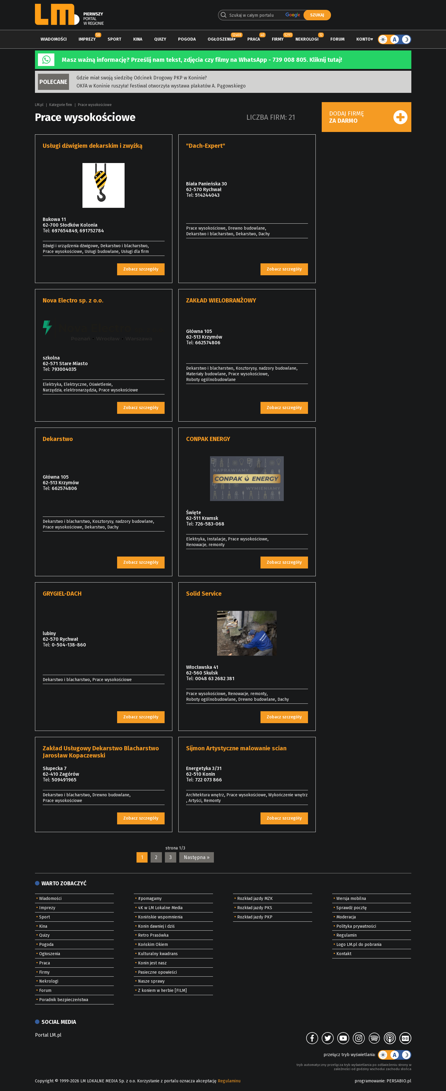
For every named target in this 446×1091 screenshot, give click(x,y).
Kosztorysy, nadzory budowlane (266, 368)
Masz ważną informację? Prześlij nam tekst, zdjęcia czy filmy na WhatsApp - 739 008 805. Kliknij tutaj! (202, 59)
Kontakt (343, 953)
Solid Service (204, 593)
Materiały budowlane (206, 374)
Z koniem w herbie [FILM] (162, 990)
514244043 (207, 195)
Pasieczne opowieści (157, 972)
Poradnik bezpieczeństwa (63, 999)
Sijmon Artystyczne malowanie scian (236, 748)
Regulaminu (229, 1081)
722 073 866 (208, 780)
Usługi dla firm (135, 251)
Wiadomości (54, 39)
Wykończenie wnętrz (288, 794)
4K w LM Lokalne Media (160, 907)
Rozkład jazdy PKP (254, 917)
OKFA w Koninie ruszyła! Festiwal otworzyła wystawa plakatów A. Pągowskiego (161, 86)
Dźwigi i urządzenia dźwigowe (70, 245)
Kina (137, 39)
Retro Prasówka (153, 935)
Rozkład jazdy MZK (255, 898)
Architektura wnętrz (205, 794)
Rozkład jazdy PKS (254, 907)
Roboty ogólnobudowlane (211, 379)
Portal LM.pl (48, 1035)
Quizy (160, 39)
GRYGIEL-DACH (62, 593)
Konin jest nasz (152, 963)
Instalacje (216, 539)
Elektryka (52, 384)
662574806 (207, 342)
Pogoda (187, 39)
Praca (253, 39)
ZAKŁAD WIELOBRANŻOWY (221, 300)
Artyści (194, 800)
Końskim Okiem (153, 944)
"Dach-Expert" (205, 145)
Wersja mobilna (351, 898)
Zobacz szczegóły (140, 269)
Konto (363, 39)
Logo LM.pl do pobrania (358, 944)
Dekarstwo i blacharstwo (124, 245)
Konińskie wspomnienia (160, 917)
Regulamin (346, 935)
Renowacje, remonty (205, 544)
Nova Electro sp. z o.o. (73, 300)
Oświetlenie (100, 384)
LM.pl (39, 105)
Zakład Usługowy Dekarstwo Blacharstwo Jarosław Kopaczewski (101, 752)
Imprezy (87, 39)
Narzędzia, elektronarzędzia (69, 390)
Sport (114, 39)
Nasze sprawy (151, 981)
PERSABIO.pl (399, 1081)
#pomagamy (150, 898)
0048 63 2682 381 (215, 678)
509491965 (64, 780)
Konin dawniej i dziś (156, 926)
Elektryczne (75, 384)
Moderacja (346, 917)
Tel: (46, 230)
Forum (337, 39)
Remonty (212, 800)
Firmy (277, 39)
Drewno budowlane (246, 228)
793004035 (64, 369)
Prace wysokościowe (95, 105)
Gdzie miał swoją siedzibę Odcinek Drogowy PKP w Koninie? (141, 78)
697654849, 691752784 (78, 230)
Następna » (196, 857)
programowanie (369, 1081)
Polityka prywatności (356, 926)
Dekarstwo (246, 233)
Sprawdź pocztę (351, 907)
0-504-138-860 (69, 645)
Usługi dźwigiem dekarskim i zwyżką (92, 145)
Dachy (264, 233)
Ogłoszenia (220, 39)
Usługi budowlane (102, 251)
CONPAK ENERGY (208, 438)
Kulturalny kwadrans (158, 953)
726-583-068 (209, 524)
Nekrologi (306, 39)
